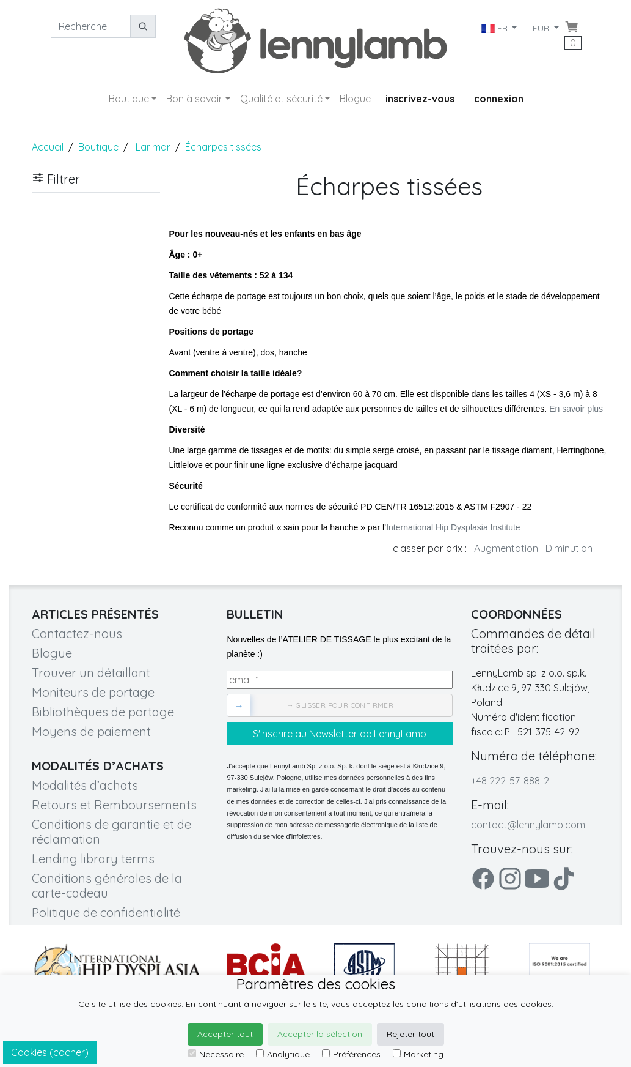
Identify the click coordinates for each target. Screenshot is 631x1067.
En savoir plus (576, 409)
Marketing (418, 1054)
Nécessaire (216, 1054)
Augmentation (506, 548)
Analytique (283, 1054)
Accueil (48, 147)
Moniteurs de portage (93, 692)
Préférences (351, 1054)
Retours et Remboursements (114, 804)
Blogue (355, 98)
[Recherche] (91, 26)
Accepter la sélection (319, 1033)
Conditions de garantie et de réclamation (111, 832)
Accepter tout (225, 1033)
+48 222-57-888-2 (510, 781)
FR (495, 28)
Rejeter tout (410, 1033)
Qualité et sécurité (281, 98)
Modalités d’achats (85, 785)
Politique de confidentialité (106, 912)
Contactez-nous (77, 633)
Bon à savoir (194, 98)
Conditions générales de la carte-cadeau (107, 886)
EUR (542, 28)
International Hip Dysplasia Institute (453, 527)
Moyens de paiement (91, 731)
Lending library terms (93, 858)
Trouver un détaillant (91, 672)
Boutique (129, 98)
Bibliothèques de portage (103, 711)
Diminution (569, 548)
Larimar (153, 147)
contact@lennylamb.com (528, 825)
